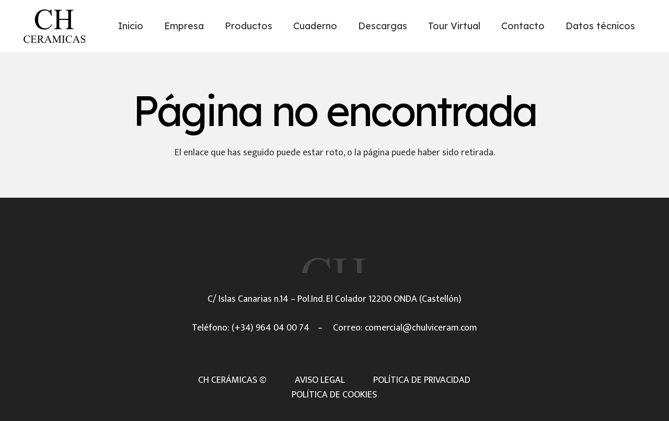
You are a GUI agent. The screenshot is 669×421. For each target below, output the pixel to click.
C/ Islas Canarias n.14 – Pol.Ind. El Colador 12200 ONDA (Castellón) (334, 299)
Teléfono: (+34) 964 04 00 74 (250, 328)
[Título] (54, 26)
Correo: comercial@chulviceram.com (405, 328)
